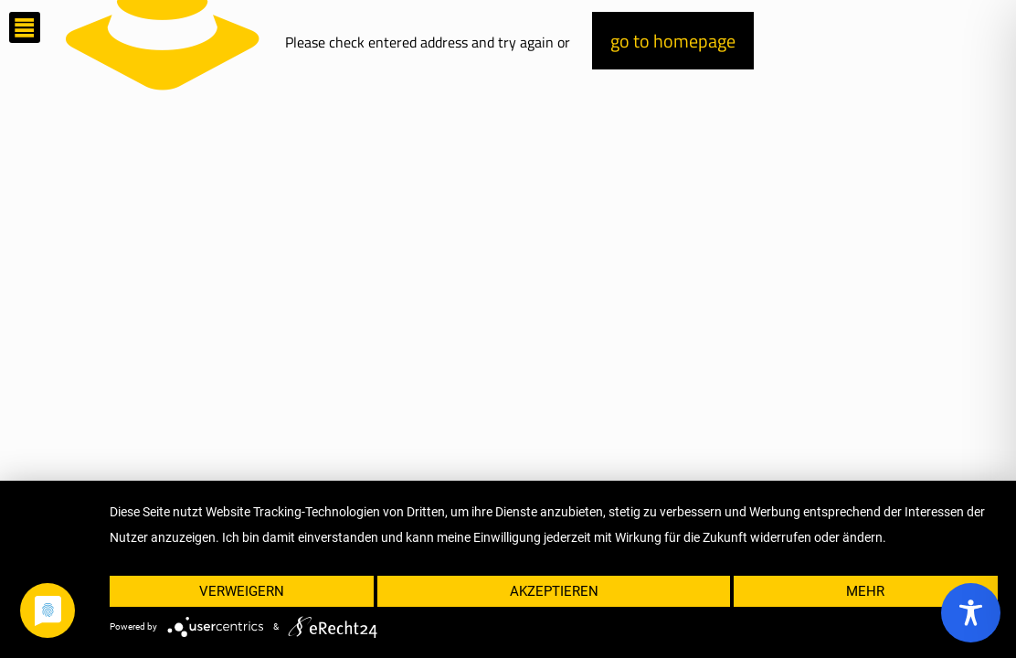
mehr (865, 591)
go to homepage (673, 41)
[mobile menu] (24, 27)
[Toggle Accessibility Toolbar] (970, 612)
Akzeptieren (554, 591)
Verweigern (241, 591)
